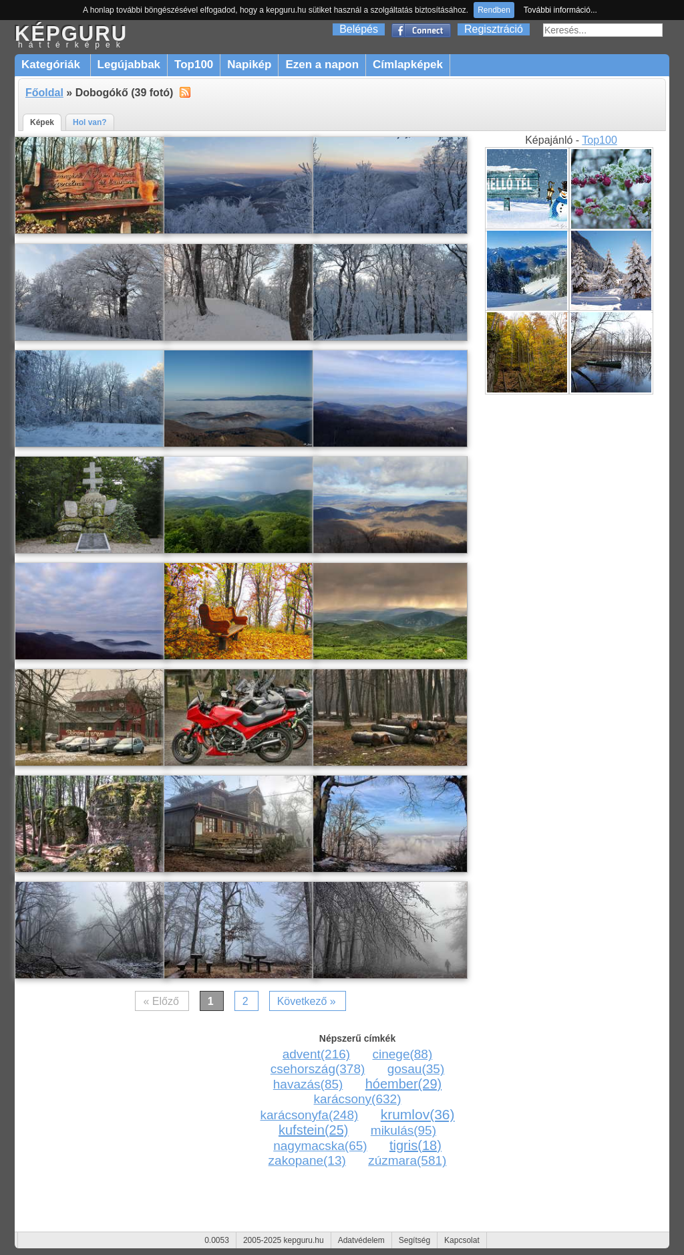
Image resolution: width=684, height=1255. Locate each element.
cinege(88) (402, 1054)
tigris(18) (415, 1145)
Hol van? (90, 122)
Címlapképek (408, 64)
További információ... (560, 10)
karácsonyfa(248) (310, 1115)
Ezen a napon (322, 64)
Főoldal (44, 92)
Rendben (494, 10)
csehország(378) (318, 1069)
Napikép (249, 64)
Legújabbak (129, 64)
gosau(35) (416, 1069)
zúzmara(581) (407, 1160)
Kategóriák (52, 64)
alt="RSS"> (185, 91)
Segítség (414, 1240)
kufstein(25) (314, 1130)
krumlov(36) (418, 1114)
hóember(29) (403, 1083)
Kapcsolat (462, 1240)
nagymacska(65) (320, 1146)
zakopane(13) (307, 1160)
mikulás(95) (403, 1130)
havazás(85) (308, 1084)
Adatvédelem (361, 1240)
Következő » (306, 1001)
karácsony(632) (357, 1099)
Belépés (358, 29)
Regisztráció (493, 29)
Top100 (193, 64)
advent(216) (316, 1054)
